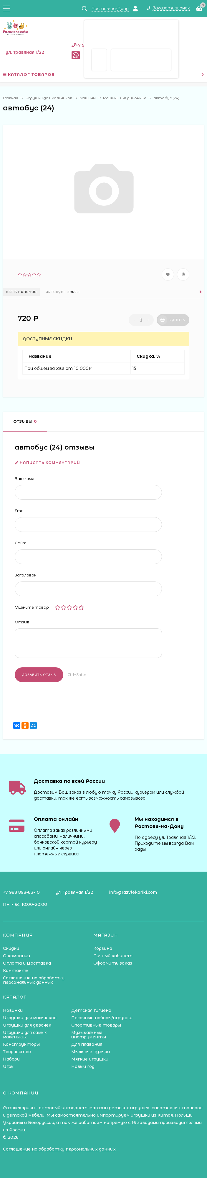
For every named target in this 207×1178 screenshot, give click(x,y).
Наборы (11, 1059)
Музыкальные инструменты (88, 1035)
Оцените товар (32, 607)
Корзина (102, 948)
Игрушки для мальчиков (30, 1017)
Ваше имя (24, 478)
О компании (16, 955)
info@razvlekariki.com (133, 892)
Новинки (13, 1010)
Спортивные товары (96, 1025)
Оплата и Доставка (27, 963)
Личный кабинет (113, 955)
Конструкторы (21, 1044)
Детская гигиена (91, 1010)
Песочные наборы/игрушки (102, 1017)
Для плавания (86, 1044)
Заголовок (25, 575)
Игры (8, 1066)
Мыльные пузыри (90, 1051)
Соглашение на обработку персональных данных (33, 980)
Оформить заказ (112, 963)
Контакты (16, 970)
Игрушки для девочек (27, 1025)
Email (20, 510)
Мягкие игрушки (89, 1059)
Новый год (83, 1066)
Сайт (21, 542)
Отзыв (22, 622)
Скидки (11, 948)
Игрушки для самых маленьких (25, 1035)
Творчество (17, 1051)
